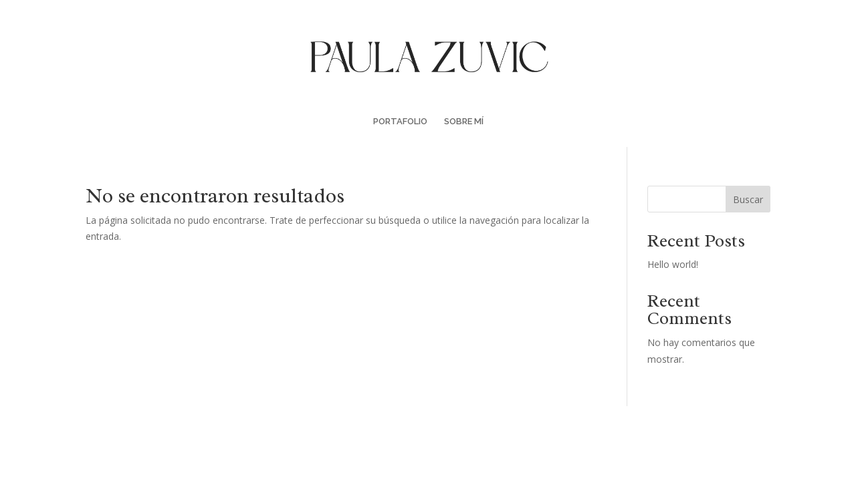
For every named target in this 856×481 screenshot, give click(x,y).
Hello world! (672, 264)
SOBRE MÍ (464, 121)
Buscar (748, 199)
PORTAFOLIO (400, 121)
